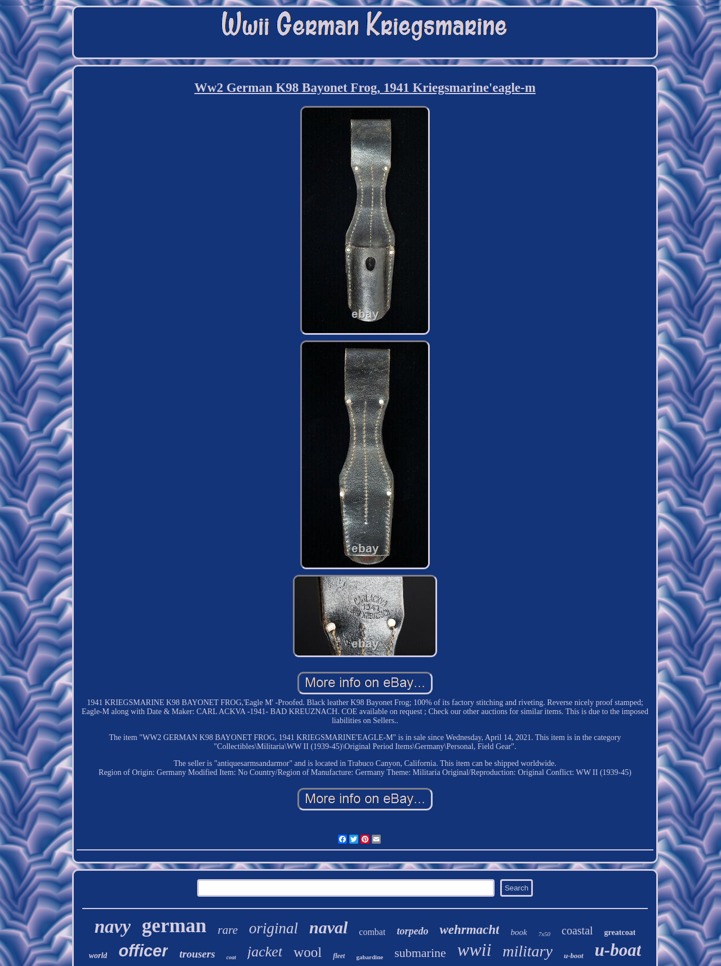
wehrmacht (469, 930)
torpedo (412, 931)
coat (231, 957)
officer (143, 951)
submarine (420, 953)
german (174, 926)
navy (113, 926)
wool (307, 952)
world (98, 955)
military (527, 951)
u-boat (618, 950)
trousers (197, 954)
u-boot (574, 955)
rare (228, 930)
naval (328, 927)
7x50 (544, 933)
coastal (577, 930)
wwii (474, 950)
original (273, 928)
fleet (339, 956)
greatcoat (620, 932)
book (518, 932)
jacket (264, 951)
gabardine (369, 957)
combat (372, 932)
